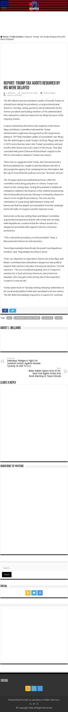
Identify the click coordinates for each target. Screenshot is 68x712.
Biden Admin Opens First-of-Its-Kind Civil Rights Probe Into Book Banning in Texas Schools (44, 372)
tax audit (48, 318)
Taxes (58, 318)
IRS (9, 318)
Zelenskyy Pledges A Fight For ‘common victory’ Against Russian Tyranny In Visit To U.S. (24, 362)
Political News (17, 36)
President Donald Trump (27, 318)
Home (4, 36)
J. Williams (10, 93)
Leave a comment (14, 95)
